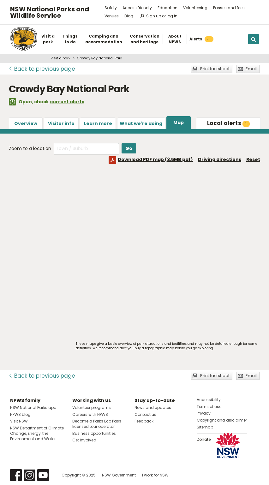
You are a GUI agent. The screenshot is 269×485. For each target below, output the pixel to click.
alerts (228, 123)
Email (251, 69)
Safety (111, 7)
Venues (112, 16)
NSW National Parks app (33, 407)
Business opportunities (94, 433)
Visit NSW (19, 421)
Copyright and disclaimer (222, 420)
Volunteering (195, 7)
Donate (204, 439)
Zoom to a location (30, 148)
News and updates (152, 407)
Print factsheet (215, 69)
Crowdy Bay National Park (99, 58)
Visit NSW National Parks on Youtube (43, 475)
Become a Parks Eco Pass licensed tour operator (96, 423)
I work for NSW (155, 475)
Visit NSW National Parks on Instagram (29, 475)
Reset (253, 159)
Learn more (98, 123)
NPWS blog (20, 414)
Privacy (204, 413)
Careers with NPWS (90, 414)
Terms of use (209, 406)
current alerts (67, 102)
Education (167, 7)
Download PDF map (155, 159)
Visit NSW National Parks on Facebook (16, 475)
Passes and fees (229, 7)
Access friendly (137, 7)
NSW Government (119, 475)
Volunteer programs (91, 407)
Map (178, 122)
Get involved (84, 440)
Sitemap (205, 427)
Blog (128, 16)
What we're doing (141, 123)
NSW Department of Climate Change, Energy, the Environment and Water (37, 433)
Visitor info (61, 123)
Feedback (143, 421)
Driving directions (219, 159)
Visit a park (60, 58)
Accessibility (209, 399)
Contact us (145, 414)
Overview (25, 123)
